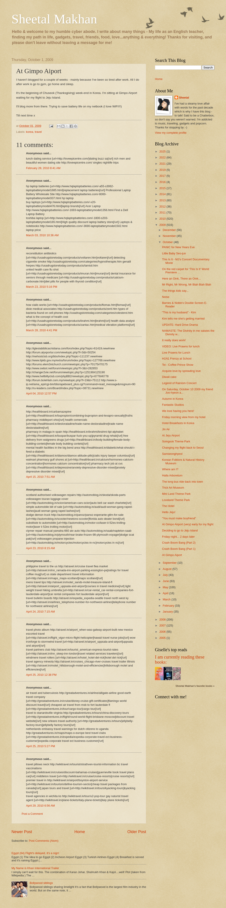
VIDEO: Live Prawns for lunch (181, 346)
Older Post (136, 832)
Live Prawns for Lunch (176, 352)
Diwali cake (169, 377)
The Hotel (168, 506)
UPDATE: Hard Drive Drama (180, 324)
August (167, 569)
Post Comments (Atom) (43, 840)
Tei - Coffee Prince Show (177, 364)
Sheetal (184, 97)
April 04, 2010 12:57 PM (41, 393)
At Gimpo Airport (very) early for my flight (187, 524)
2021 (162, 163)
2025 (162, 151)
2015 (162, 188)
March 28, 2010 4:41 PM (41, 330)
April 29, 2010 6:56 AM (40, 805)
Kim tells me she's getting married (183, 318)
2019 (162, 169)
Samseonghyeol (172, 453)
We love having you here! (178, 411)
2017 (162, 175)
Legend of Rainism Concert (179, 383)
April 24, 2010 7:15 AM (40, 611)
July (165, 575)
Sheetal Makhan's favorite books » (195, 686)
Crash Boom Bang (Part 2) (179, 542)
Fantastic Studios (173, 404)
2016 (162, 182)
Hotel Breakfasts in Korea (178, 423)
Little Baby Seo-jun (174, 253)
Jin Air (166, 429)
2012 (162, 206)
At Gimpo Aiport (172, 555)
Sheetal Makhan (54, 19)
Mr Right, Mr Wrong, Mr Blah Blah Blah (186, 284)
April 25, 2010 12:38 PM (41, 674)
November (170, 236)
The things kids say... (175, 290)
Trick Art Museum (173, 487)
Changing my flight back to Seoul (182, 447)
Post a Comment (32, 813)
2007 (162, 625)
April (166, 593)
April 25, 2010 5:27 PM (40, 746)
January (168, 611)
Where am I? (170, 469)
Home (79, 832)
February (169, 605)
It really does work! (174, 340)
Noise (165, 297)
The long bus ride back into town (182, 481)
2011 (162, 212)
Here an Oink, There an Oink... (181, 278)
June (166, 581)
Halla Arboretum (172, 475)
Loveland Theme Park (176, 500)
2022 (162, 157)
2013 (162, 200)
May (166, 587)
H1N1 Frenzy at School (176, 358)
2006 (162, 631)
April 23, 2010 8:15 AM (40, 548)
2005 (162, 638)
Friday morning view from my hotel (183, 417)
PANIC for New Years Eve (178, 247)
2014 (162, 194)
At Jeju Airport (171, 435)
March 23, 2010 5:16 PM (41, 286)
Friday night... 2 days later (178, 536)
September (170, 562)
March (167, 599)
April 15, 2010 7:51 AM (40, 476)
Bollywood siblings (41, 883)
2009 (162, 225)
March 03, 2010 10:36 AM (42, 235)
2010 (162, 218)
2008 (162, 619)
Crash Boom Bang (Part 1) (179, 548)
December (170, 230)
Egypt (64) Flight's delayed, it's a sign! (35, 853)
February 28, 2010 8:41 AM (43, 168)
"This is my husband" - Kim (179, 312)
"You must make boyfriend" (179, 518)
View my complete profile (170, 132)
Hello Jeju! (168, 512)
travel (38, 131)
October (168, 242)
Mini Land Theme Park (176, 493)
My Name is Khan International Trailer (35, 868)
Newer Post (21, 832)
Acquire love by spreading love (181, 371)
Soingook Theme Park (176, 441)
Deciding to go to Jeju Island (180, 530)
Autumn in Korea (172, 398)
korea (29, 131)
